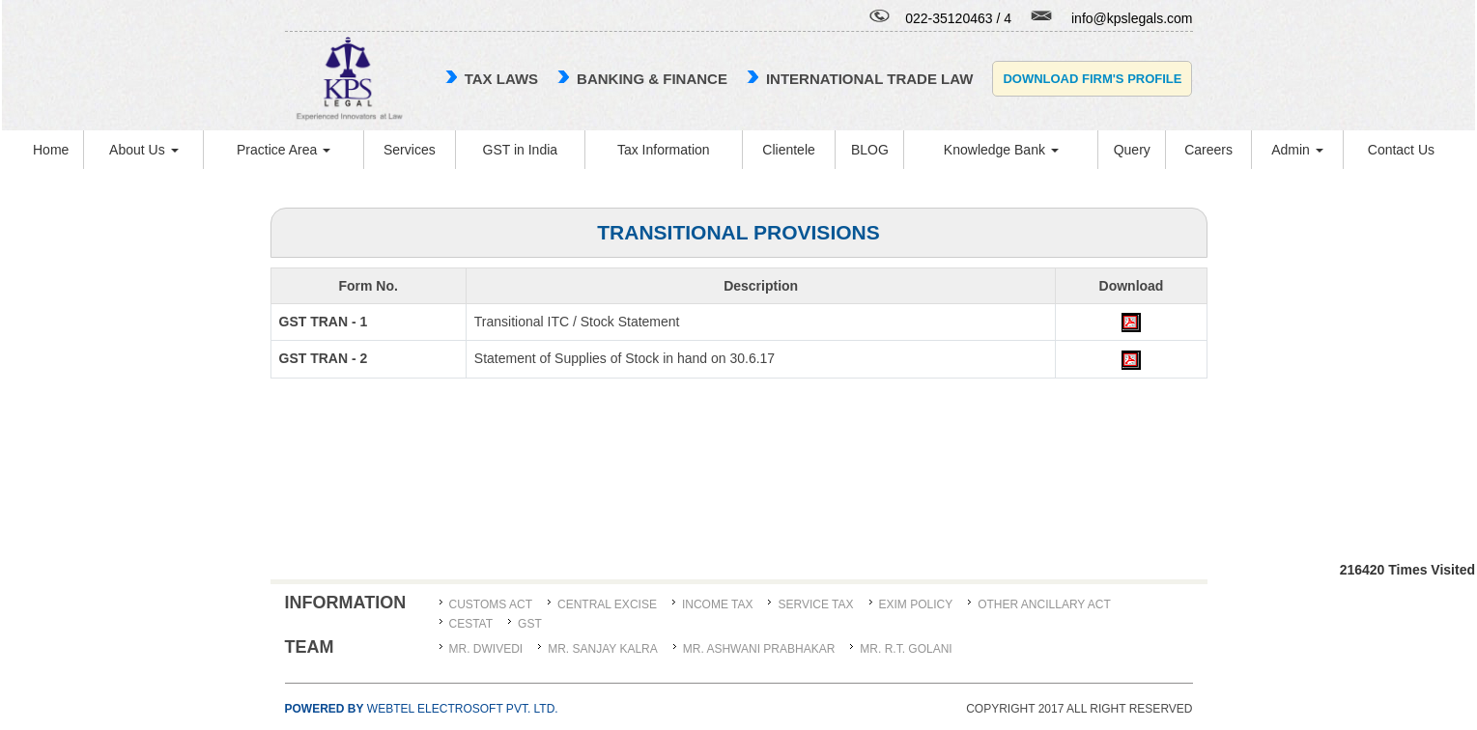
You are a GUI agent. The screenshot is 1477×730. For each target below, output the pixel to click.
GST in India (520, 149)
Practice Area (283, 149)
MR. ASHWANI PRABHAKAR (759, 649)
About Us (143, 149)
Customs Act (490, 604)
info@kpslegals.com (1132, 18)
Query (1132, 149)
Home (51, 149)
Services (409, 149)
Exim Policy (916, 604)
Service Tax (815, 604)
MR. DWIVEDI (486, 649)
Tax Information (663, 149)
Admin (1297, 149)
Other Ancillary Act (1044, 604)
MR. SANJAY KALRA (603, 649)
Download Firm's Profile (1092, 78)
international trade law (869, 78)
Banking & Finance (652, 78)
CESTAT (471, 624)
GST (530, 624)
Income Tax (717, 604)
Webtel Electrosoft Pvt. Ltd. (421, 709)
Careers (1208, 149)
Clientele (788, 149)
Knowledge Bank (1001, 149)
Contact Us (1401, 149)
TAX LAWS (501, 78)
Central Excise (607, 604)
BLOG (870, 149)
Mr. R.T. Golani (906, 649)
